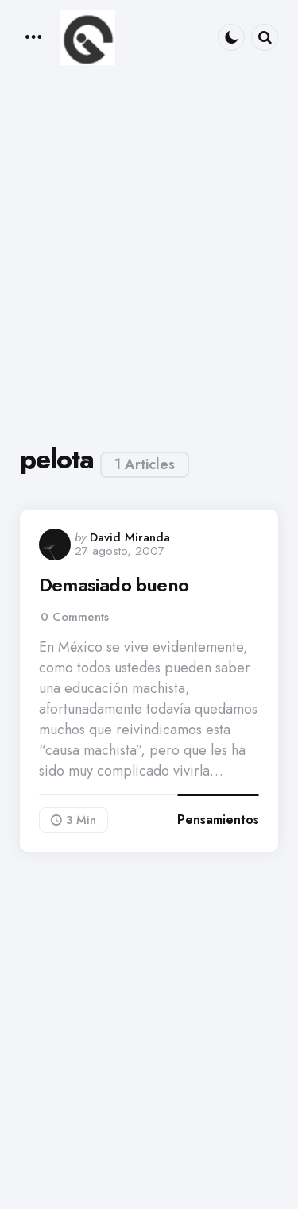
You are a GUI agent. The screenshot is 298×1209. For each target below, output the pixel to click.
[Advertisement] (149, 257)
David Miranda (130, 537)
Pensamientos (218, 819)
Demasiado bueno (113, 585)
